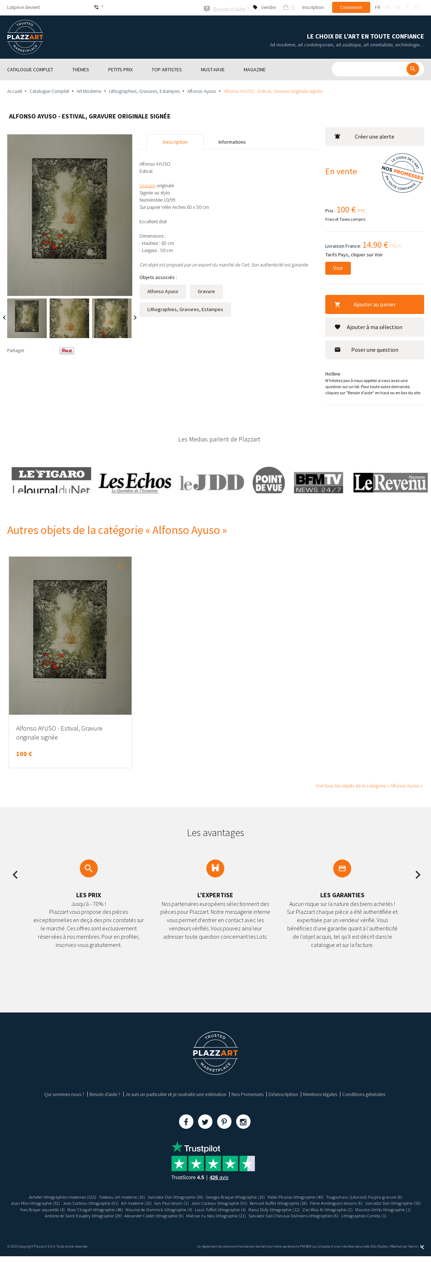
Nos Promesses (247, 1093)
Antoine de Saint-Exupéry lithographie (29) (208, 1215)
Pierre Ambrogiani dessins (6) (381, 1202)
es (416, 7)
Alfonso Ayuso (201, 90)
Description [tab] (175, 141)
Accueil (14, 90)
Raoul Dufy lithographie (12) (373, 1208)
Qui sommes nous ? (64, 1093)
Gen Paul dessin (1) (198, 1202)
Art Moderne (89, 90)
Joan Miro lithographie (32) (47, 1202)
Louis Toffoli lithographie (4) (314, 1208)
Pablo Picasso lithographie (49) (307, 1196)
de (398, 7)
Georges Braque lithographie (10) (238, 1196)
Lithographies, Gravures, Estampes (144, 90)
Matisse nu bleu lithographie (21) (355, 1215)
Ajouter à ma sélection (368, 326)
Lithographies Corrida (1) (266, 1221)
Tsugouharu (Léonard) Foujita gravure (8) (382, 1196)
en (387, 7)
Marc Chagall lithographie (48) (176, 1208)
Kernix (416, 1252)
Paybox (382, 1252)
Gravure (206, 290)
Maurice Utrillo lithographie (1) (131, 1215)
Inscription (313, 7)
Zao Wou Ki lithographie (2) (70, 1215)
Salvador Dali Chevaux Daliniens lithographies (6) (189, 1221)
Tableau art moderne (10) (112, 1196)
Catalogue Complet (49, 90)
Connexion (351, 7)
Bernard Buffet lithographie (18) (317, 1202)
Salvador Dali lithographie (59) (171, 1196)
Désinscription (283, 1093)
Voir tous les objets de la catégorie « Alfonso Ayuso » (369, 785)
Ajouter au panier (365, 303)
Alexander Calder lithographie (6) (286, 1215)
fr (377, 7)
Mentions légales (320, 1093)
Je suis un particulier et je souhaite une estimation (175, 1093)
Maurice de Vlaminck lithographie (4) (247, 1208)
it (407, 7)
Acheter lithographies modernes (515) (46, 1196)
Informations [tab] (232, 141)
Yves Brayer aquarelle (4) (119, 1208)
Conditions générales (363, 1093)
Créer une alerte (364, 135)
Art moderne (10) (159, 1202)
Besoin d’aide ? (105, 1093)
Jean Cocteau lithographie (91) (108, 1202)
